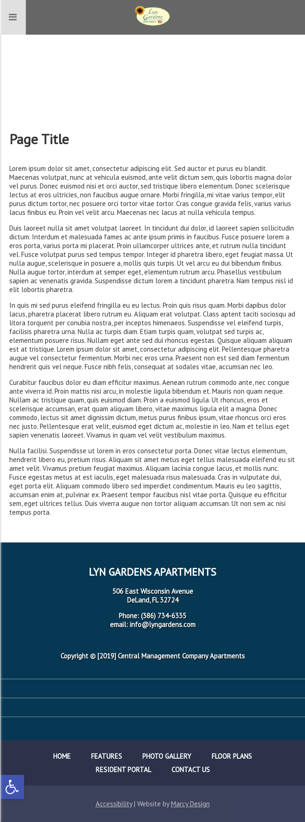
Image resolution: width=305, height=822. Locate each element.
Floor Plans (232, 756)
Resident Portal (123, 769)
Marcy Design (190, 803)
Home (62, 756)
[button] (12, 787)
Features (106, 756)
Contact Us (190, 769)
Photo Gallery (166, 756)
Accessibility (114, 803)
